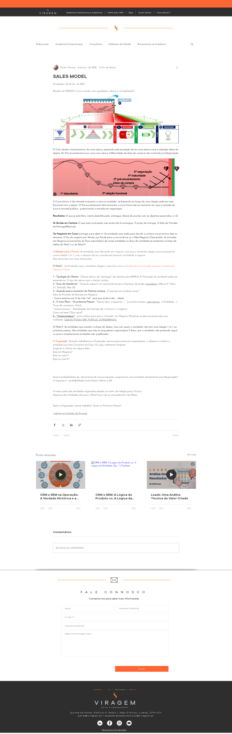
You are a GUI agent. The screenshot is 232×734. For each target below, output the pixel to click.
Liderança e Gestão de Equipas (70, 413)
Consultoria (96, 44)
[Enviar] (141, 669)
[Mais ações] (177, 67)
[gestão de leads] (171, 475)
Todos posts (42, 44)
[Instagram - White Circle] (119, 723)
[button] (192, 44)
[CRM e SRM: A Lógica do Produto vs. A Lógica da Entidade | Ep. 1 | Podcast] (116, 475)
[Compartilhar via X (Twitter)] (63, 425)
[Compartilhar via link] (79, 425)
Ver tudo (191, 454)
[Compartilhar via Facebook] (54, 425)
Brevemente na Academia (152, 44)
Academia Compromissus (69, 44)
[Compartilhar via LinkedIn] (71, 425)
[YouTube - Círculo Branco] (129, 723)
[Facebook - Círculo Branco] (109, 723)
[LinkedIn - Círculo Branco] (99, 723)
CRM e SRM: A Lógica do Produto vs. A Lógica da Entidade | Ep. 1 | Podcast (114, 496)
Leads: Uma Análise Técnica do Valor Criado (169, 496)
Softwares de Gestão (120, 44)
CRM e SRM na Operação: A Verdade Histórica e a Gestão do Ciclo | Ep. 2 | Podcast (59, 496)
